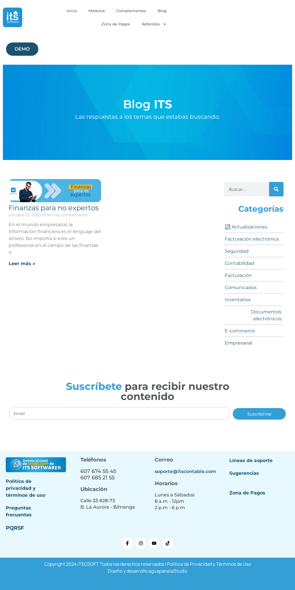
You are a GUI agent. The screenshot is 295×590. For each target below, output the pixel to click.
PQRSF (15, 528)
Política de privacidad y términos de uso (25, 488)
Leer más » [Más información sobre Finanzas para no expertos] (22, 263)
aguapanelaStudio (167, 571)
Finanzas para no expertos (54, 208)
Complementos (131, 10)
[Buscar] (276, 189)
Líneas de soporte (251, 460)
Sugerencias (244, 473)
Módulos (96, 10)
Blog (162, 10)
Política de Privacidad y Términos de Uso (209, 564)
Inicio (72, 10)
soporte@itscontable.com (185, 471)
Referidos (154, 24)
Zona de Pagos (115, 24)
